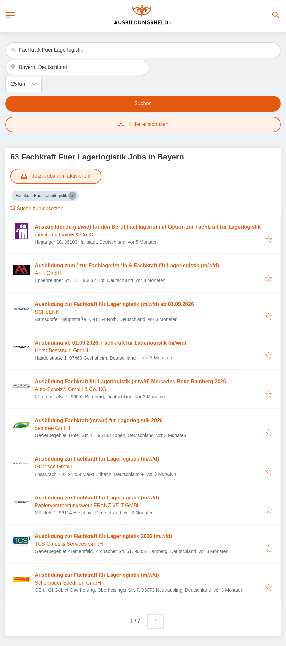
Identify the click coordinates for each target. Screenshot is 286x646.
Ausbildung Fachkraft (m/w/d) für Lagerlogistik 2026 (99, 420)
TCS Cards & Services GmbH (69, 544)
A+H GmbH (48, 273)
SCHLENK (47, 312)
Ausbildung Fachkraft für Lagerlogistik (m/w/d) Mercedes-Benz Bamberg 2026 (130, 381)
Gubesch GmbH (53, 466)
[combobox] (143, 50)
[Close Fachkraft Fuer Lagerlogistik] (72, 196)
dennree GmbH (52, 428)
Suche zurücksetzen (37, 208)
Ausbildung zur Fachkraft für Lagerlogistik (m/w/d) (97, 459)
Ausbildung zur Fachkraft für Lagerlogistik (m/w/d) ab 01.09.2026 (114, 304)
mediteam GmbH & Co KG (65, 234)
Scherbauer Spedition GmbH (68, 583)
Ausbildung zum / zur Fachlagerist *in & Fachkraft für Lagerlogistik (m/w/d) (127, 265)
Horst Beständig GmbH (61, 350)
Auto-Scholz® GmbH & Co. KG (70, 389)
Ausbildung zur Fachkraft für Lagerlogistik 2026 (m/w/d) (103, 536)
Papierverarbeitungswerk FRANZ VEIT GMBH (88, 505)
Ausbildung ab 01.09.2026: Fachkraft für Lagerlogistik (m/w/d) (110, 342)
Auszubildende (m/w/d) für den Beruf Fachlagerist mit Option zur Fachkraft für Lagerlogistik (148, 227)
